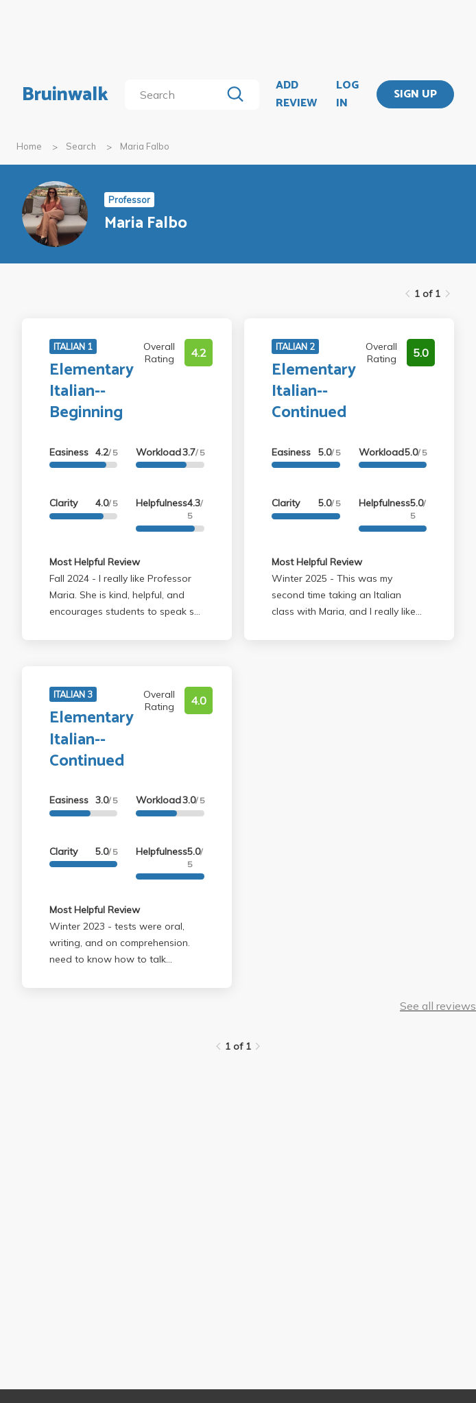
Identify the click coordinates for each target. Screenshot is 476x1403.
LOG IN (347, 94)
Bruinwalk (65, 95)
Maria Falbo (144, 146)
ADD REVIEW (296, 94)
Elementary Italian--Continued (314, 391)
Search (81, 146)
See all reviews (438, 1006)
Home (29, 146)
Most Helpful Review (94, 562)
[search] (175, 95)
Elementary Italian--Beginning (91, 391)
